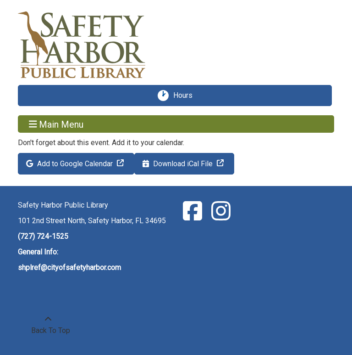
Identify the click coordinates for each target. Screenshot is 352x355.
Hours (186, 95)
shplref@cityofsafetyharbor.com (69, 267)
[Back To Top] (48, 325)
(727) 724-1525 (43, 236)
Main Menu (56, 124)
